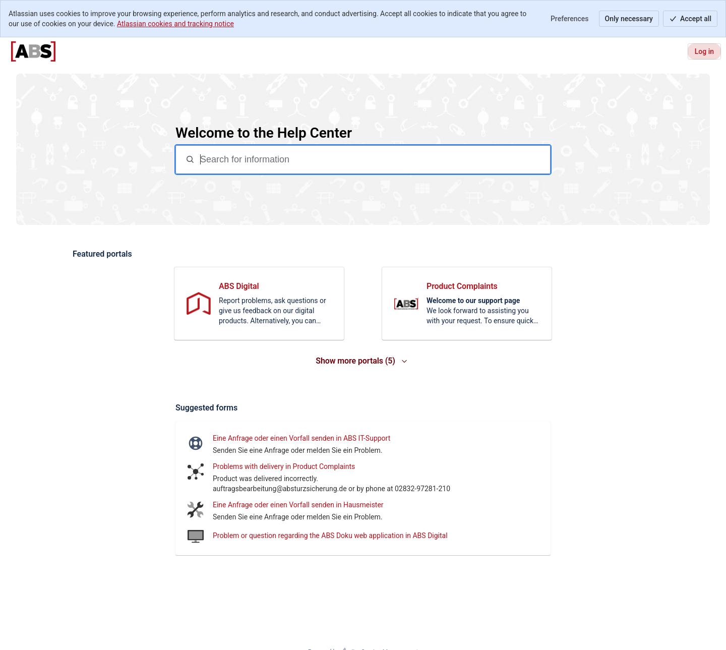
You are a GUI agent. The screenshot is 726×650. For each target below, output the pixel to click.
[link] (259, 303)
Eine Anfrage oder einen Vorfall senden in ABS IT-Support (301, 438)
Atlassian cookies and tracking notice (175, 24)
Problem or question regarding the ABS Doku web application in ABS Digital (330, 535)
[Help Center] (33, 51)
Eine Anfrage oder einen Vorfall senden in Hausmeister (298, 505)
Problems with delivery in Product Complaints (284, 466)
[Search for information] (374, 159)
